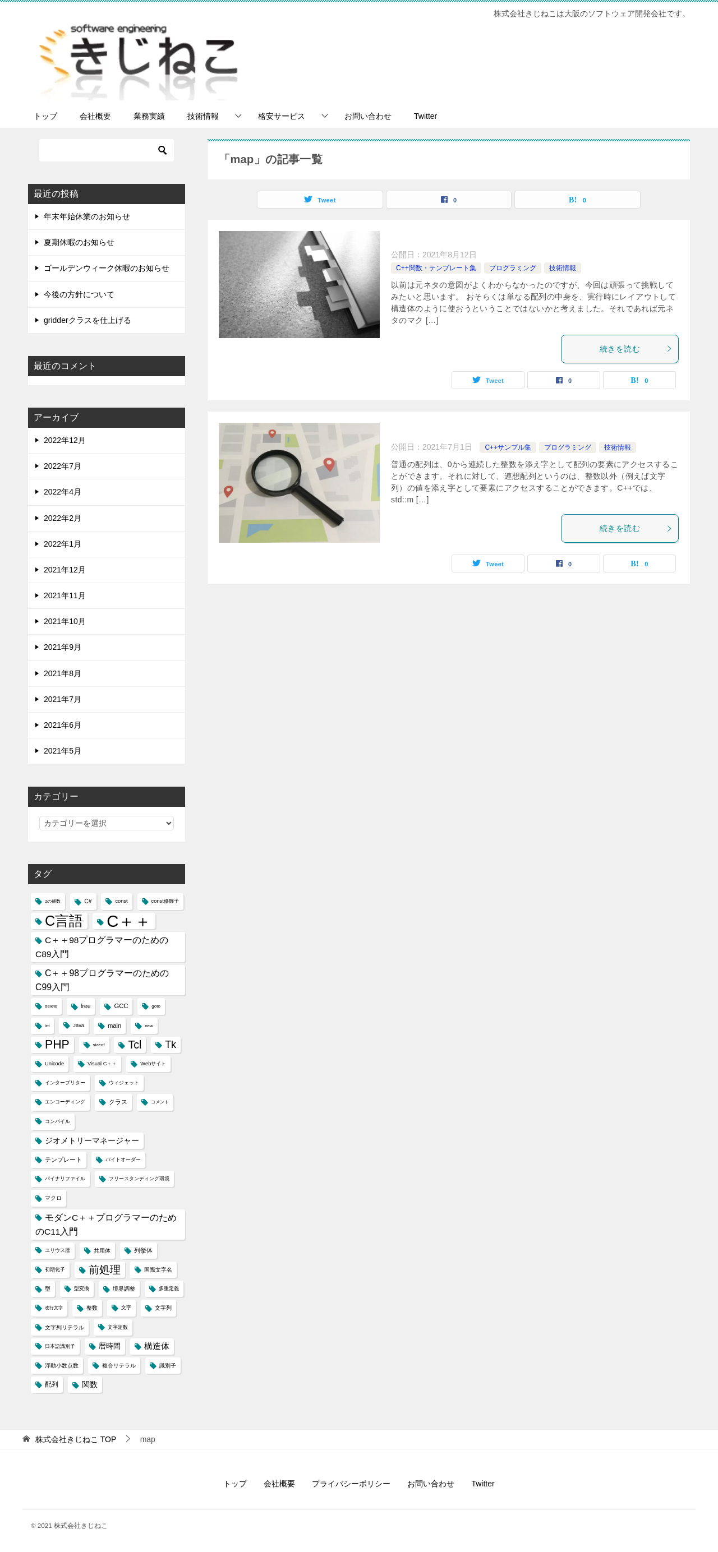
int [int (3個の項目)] (47, 1025)
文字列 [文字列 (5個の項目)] (163, 1308)
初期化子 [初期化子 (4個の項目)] (55, 1269)
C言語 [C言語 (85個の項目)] (64, 921)
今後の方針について (79, 294)
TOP (75, 1439)
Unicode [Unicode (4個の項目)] (54, 1063)
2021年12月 (65, 569)
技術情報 (203, 116)
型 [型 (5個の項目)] (47, 1289)
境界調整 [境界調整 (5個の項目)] (124, 1289)
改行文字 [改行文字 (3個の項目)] (54, 1307)
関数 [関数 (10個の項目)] (90, 1384)
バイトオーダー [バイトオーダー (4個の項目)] (123, 1159)
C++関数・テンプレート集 (436, 268)
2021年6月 (62, 724)
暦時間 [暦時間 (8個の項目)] (110, 1346)
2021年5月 (62, 750)
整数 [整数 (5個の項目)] (92, 1308)
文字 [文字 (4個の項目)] (126, 1307)
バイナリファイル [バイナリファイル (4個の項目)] (65, 1178)
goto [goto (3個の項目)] (155, 1006)
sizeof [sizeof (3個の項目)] (99, 1044)
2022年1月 (62, 543)
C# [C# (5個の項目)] (87, 901)
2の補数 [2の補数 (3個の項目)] (53, 901)
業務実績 (149, 116)
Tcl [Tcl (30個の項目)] (134, 1044)
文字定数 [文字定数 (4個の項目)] (118, 1327)
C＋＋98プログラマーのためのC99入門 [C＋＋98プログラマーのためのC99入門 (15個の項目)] (102, 980)
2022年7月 (62, 465)
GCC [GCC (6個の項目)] (121, 1006)
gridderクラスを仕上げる (87, 320)
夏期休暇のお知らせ (79, 242)
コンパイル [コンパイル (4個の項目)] (57, 1121)
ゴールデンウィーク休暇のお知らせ (106, 268)
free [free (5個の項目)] (86, 1006)
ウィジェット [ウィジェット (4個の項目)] (124, 1083)
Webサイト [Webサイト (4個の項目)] (153, 1063)
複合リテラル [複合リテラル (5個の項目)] (119, 1365)
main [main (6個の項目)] (114, 1025)
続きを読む (636, 348)
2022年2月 (62, 518)
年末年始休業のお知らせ (87, 216)
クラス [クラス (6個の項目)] (118, 1101)
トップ (45, 116)
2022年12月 (65, 440)
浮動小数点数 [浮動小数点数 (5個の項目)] (62, 1365)
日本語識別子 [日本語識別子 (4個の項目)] (60, 1346)
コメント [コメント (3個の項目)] (160, 1102)
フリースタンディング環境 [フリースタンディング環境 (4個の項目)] (139, 1178)
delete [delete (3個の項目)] (51, 1006)
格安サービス (281, 116)
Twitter (425, 116)
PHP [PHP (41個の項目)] (57, 1044)
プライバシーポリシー (351, 1483)
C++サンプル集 (508, 447)
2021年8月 (62, 673)
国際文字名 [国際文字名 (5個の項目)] (158, 1270)
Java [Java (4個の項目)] (78, 1025)
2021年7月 (62, 699)
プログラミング (512, 268)
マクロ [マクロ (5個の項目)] (53, 1198)
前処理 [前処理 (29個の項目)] (105, 1269)
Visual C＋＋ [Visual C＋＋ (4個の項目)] (102, 1063)
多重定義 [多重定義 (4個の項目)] (169, 1288)
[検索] (106, 150)
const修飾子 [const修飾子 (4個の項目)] (165, 901)
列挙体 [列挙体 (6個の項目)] (143, 1250)
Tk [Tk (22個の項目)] (170, 1044)
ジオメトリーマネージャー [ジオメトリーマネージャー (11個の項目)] (92, 1140)
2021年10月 (65, 621)
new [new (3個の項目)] (149, 1025)
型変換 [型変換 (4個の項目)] (81, 1288)
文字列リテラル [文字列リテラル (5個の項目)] (64, 1327)
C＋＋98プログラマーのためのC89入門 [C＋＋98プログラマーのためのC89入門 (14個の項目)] (102, 947)
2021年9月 (62, 647)
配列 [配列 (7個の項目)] (51, 1384)
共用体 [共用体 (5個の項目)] (102, 1251)
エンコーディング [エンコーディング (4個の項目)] (65, 1102)
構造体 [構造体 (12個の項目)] (156, 1346)
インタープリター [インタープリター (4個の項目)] (65, 1083)
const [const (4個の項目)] (121, 901)
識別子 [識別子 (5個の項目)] (167, 1365)
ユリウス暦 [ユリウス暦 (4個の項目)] (57, 1250)
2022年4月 (62, 491)
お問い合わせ (368, 116)
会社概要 (95, 116)
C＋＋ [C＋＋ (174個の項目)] (129, 921)
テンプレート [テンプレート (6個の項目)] (63, 1159)
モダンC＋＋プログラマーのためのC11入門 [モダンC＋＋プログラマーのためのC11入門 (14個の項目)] (106, 1224)
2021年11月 (65, 595)
